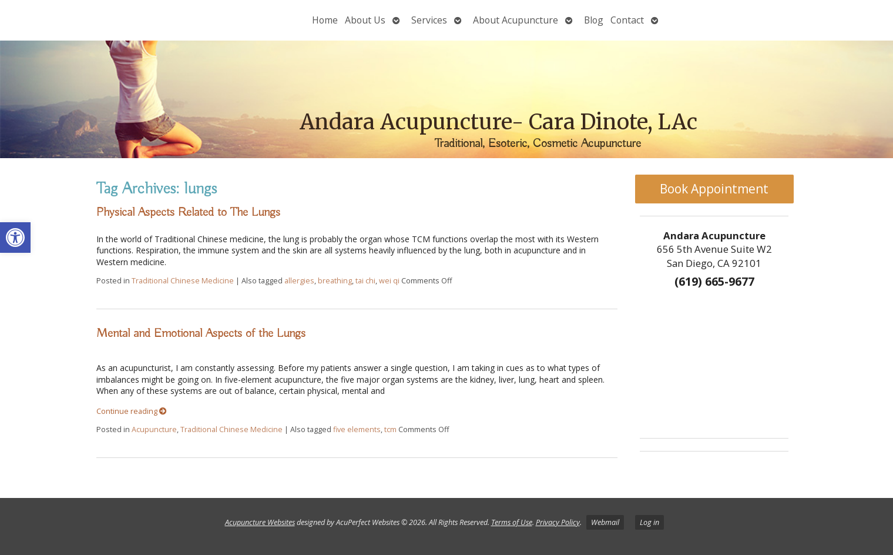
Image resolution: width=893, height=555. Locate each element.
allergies (299, 281)
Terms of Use (511, 522)
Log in (649, 522)
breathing (335, 281)
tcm (390, 429)
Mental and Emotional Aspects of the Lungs (201, 333)
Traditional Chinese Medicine (183, 281)
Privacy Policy (558, 522)
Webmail (605, 522)
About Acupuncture (515, 20)
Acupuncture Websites (260, 522)
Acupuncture (154, 429)
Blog (593, 20)
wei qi (389, 281)
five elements (357, 429)
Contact (627, 20)
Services (429, 20)
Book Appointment (714, 188)
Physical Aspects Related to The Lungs (188, 212)
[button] (15, 237)
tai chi (365, 281)
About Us (365, 20)
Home (325, 20)
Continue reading (131, 411)
